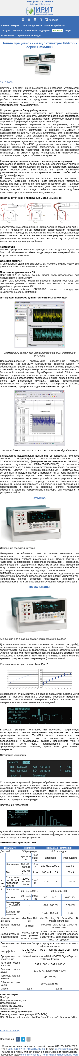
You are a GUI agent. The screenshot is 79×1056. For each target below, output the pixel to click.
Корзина (53, 19)
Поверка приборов (54, 25)
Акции (68, 30)
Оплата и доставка (32, 25)
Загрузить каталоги (11, 30)
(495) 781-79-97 (43, 1)
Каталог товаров (10, 25)
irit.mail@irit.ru (40, 4)
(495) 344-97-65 (17, 1049)
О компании (7, 35)
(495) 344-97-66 (36, 1049)
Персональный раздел (29, 35)
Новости (57, 30)
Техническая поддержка (37, 30)
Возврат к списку (10, 1030)
